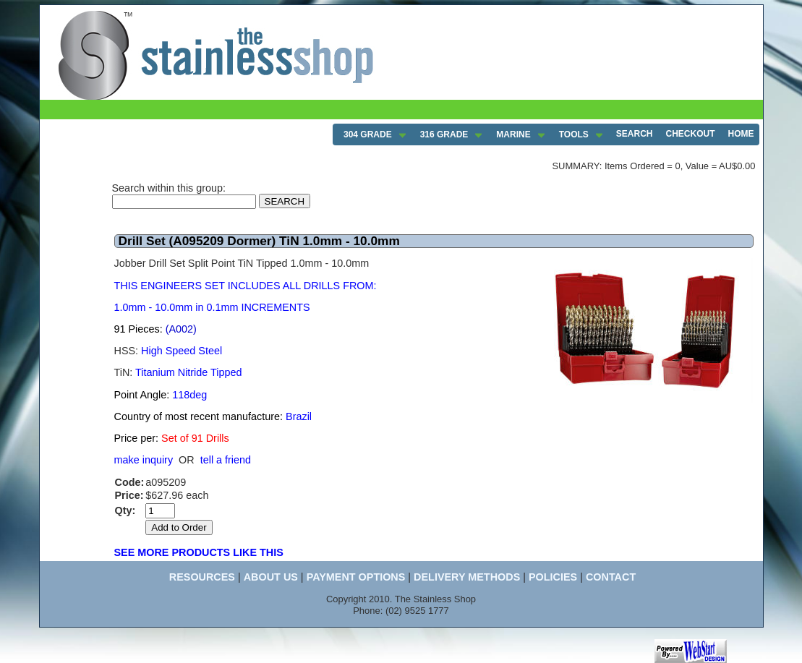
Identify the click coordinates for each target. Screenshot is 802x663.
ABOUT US (271, 577)
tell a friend (225, 460)
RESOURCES (202, 577)
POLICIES (553, 577)
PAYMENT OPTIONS (356, 577)
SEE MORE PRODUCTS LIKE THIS (198, 552)
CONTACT (611, 577)
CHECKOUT (690, 134)
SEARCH (634, 134)
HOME (741, 134)
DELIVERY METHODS (467, 577)
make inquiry (144, 460)
